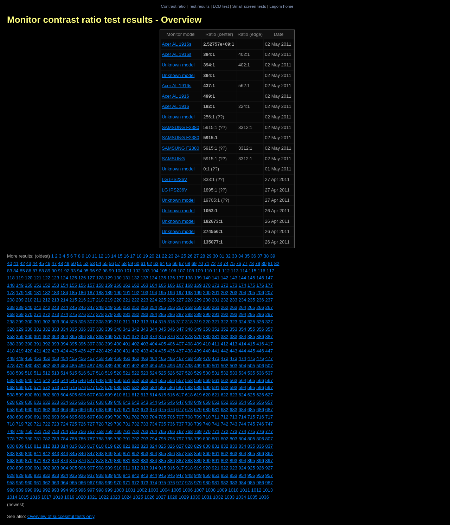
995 (73, 490)
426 (82, 351)
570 (29, 387)
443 (233, 351)
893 (233, 460)
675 (162, 409)
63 (155, 263)
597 (269, 387)
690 (29, 417)
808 (11, 446)
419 (20, 351)
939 (109, 475)
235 (251, 300)
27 (196, 256)
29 (208, 256)
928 (11, 475)
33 (234, 256)
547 (91, 380)
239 (20, 307)
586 (171, 387)
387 (269, 336)
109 (199, 270)
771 (216, 431)
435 (162, 351)
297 (269, 314)
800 (207, 438)
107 (181, 270)
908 (100, 468)
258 (189, 307)
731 (126, 424)
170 (207, 285)
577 (91, 387)
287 (180, 314)
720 (29, 424)
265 (251, 307)
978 (189, 482)
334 (64, 329)
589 (198, 387)
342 (136, 329)
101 (128, 270)
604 (64, 394)
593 (233, 387)
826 (171, 446)
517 (91, 373)
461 (126, 358)
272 (46, 314)
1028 (172, 497)
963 (55, 482)
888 (189, 460)
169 (198, 285)
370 (118, 336)
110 (208, 270)
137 (180, 277)
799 (198, 438)
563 (233, 380)
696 (82, 417)
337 (91, 329)
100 (119, 270)
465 (162, 358)
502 (225, 365)
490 (118, 365)
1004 (165, 490)
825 (162, 446)
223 (144, 300)
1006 (187, 490)
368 (100, 336)
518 (100, 373)
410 (207, 343)
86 (28, 270)
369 (109, 336)
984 (242, 482)
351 (216, 329)
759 (109, 431)
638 (100, 402)
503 (233, 365)
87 (34, 270)
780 (29, 438)
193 (144, 292)
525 (162, 373)
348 (189, 329)
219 (109, 300)
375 (162, 336)
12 (100, 256)
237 (269, 300)
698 (100, 417)
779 (20, 438)
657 (269, 402)
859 (198, 453)
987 (269, 482)
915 (162, 468)
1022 (103, 497)
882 (136, 460)
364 (64, 336)
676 (171, 409)
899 (20, 468)
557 (180, 380)
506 (260, 365)
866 (260, 453)
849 (109, 453)
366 (82, 336)
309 (109, 321)
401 (126, 343)
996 (82, 490)
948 (189, 475)
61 (143, 263)
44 (34, 263)
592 (225, 387)
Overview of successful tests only (61, 516)
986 (260, 482)
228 (189, 300)
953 (233, 475)
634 (64, 402)
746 (260, 424)
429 (109, 351)
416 (260, 343)
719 (20, 424)
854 (153, 453)
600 (29, 394)
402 (136, 343)
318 (189, 321)
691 (37, 417)
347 (180, 329)
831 (216, 446)
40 (9, 263)
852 (136, 453)
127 (91, 277)
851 (126, 453)
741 (216, 424)
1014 (12, 497)
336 (82, 329)
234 (242, 300)
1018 (58, 497)
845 (73, 453)
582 (136, 387)
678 (189, 409)
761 (126, 431)
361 (37, 336)
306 (82, 321)
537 (269, 373)
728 (100, 424)
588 (189, 387)
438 (189, 351)
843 (55, 453)
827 (180, 446)
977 (180, 482)
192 (136, 292)
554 (153, 380)
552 (136, 380)
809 (20, 446)
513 (55, 373)
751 (37, 431)
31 (221, 256)
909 (109, 468)
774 (242, 431)
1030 (195, 497)
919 (198, 468)
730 (118, 424)
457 (91, 358)
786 (82, 438)
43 (28, 263)
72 (213, 263)
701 (126, 417)
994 (64, 490)
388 (11, 343)
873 (55, 460)
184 (64, 292)
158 (100, 285)
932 (46, 475)
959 (20, 482)
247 (91, 307)
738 (189, 424)
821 (126, 446)
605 (73, 394)
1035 (252, 497)
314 (153, 321)
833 (233, 446)
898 (11, 468)
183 (55, 292)
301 (37, 321)
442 (225, 351)
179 (20, 292)
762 (136, 431)
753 (55, 431)
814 (64, 446)
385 (251, 336)
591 (216, 387)
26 (189, 256)
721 (37, 424)
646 (171, 402)
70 (200, 263)
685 (251, 409)
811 (37, 446)
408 (189, 343)
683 (233, 409)
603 (55, 394)
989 (20, 490)
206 (260, 292)
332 (46, 329)
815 (73, 446)
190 (118, 292)
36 (253, 256)
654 (242, 402)
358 (11, 336)
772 (225, 431)
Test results (199, 6)
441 (216, 351)
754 (64, 431)
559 (198, 380)
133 (144, 277)
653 (233, 402)
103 (146, 270)
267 (269, 307)
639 (109, 402)
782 (46, 438)
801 (216, 438)
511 (37, 373)
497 (180, 365)
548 (100, 380)
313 (144, 321)
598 (11, 394)
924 (242, 468)
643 (144, 402)
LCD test (221, 6)
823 (144, 446)
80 (264, 263)
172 (225, 285)
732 (136, 424)
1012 (256, 490)
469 (198, 358)
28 (202, 256)
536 (260, 373)
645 (162, 402)
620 (207, 394)
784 (64, 438)
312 (136, 321)
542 (46, 380)
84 (15, 270)
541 (37, 380)
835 (251, 446)
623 (233, 394)
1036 (264, 497)
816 (82, 446)
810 (29, 446)
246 (82, 307)
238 (11, 307)
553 (144, 380)
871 (37, 460)
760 (118, 431)
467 (180, 358)
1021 (92, 497)
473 (233, 358)
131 (126, 277)
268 (11, 314)
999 (109, 490)
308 (100, 321)
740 (207, 424)
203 (233, 292)
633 (55, 402)
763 (144, 431)
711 (216, 417)
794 (153, 438)
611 (126, 394)
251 (126, 307)
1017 (46, 497)
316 (171, 321)
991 (37, 490)
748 (11, 431)
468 (189, 358)
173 (233, 285)
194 (153, 292)
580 (118, 387)
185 (73, 292)
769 (198, 431)
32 (228, 256)
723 (55, 424)
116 (261, 270)
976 (171, 482)
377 (180, 336)
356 (260, 329)
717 (269, 417)
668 (100, 409)
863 (233, 453)
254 (153, 307)
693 (55, 417)
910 (118, 468)
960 (29, 482)
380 (207, 336)
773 (233, 431)
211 (37, 300)
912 (136, 468)
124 (64, 277)
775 (251, 431)
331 (37, 329)
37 (259, 256)
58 (124, 263)
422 (46, 351)
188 (100, 292)
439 (198, 351)
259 (198, 307)
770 (207, 431)
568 (11, 387)
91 (60, 270)
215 (73, 300)
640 (118, 402)
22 (164, 256)
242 (46, 307)
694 (64, 417)
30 (215, 256)
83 (9, 270)
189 (109, 292)
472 (225, 358)
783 (55, 438)
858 (189, 453)
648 (189, 402)
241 (37, 307)
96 (92, 270)
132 (136, 277)
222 (136, 300)
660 (29, 409)
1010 (233, 490)
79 (257, 263)
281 (126, 314)
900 (29, 468)
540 (29, 380)
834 (242, 446)
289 (198, 314)
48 (60, 263)
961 (37, 482)
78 (251, 263)
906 (82, 468)
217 (91, 300)
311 (126, 321)
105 (163, 270)
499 (198, 365)
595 (251, 387)
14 (113, 256)
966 (82, 482)
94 (79, 270)
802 (225, 438)
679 (198, 409)
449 (20, 358)
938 (100, 475)
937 (91, 475)
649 (198, 402)
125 (73, 277)
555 (162, 380)
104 (155, 270)
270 (29, 314)
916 (171, 468)
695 (73, 417)
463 (144, 358)
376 (171, 336)
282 (136, 314)
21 (157, 256)
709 (198, 417)
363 (55, 336)
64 (162, 263)
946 (171, 475)
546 (82, 380)
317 (180, 321)
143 (233, 277)
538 (11, 380)
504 (242, 365)
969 (109, 482)
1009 (222, 490)
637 (91, 402)
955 (251, 475)
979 (198, 482)
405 (162, 343)
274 (64, 314)
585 (162, 387)
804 (242, 438)
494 (153, 365)
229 (198, 300)
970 (118, 482)
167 (180, 285)
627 (269, 394)
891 (216, 460)
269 (20, 314)
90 (54, 270)
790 (118, 438)
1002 (142, 490)
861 (216, 453)
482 (46, 365)
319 (198, 321)
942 (136, 475)
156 (82, 285)
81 (270, 263)
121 (37, 277)
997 (91, 490)
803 (233, 438)
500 (207, 365)
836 (260, 446)
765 (162, 431)
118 (11, 277)
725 (73, 424)
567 (269, 380)
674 (153, 409)
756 (82, 431)
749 (20, 431)
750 (29, 431)
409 (198, 343)
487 (91, 365)
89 (47, 270)
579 (109, 387)
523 (144, 373)
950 (207, 475)
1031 (206, 497)
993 (55, 490)
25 (183, 256)
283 (144, 314)
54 (98, 263)
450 (29, 358)
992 (46, 490)
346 (171, 329)
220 (118, 300)
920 (207, 468)
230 (207, 300)
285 (162, 314)
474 (242, 358)
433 (144, 351)
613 (144, 394)
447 (269, 351)
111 (217, 270)
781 (37, 438)
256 (171, 307)
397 (91, 343)
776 (260, 431)
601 (37, 394)
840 (29, 453)
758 (100, 431)
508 (11, 373)
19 (145, 256)
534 (242, 373)
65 (168, 263)
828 (189, 446)
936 (82, 475)
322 (225, 321)
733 (144, 424)
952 (225, 475)
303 (55, 321)
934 (64, 475)
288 (189, 314)
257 (180, 307)
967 (91, 482)
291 (216, 314)
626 (260, 394)
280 (118, 314)
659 (20, 409)
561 (216, 380)
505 (251, 365)
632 (46, 402)
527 (180, 373)
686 (260, 409)
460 (118, 358)
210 (29, 300)
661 (37, 409)
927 (269, 468)
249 (109, 307)
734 (153, 424)
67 (181, 263)
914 (153, 468)
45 (41, 263)
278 (100, 314)
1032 (218, 497)
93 (73, 270)
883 (144, 460)
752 (46, 431)
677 (180, 409)
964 (64, 482)
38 (266, 256)
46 (47, 263)
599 (20, 394)
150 (29, 285)
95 (85, 270)
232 (225, 300)
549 (109, 380)
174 (242, 285)
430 (118, 351)
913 (144, 468)
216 (82, 300)
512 (46, 373)
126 (82, 277)
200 (207, 292)
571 (37, 387)
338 (100, 329)
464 (153, 358)
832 (225, 446)
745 (251, 424)
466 (171, 358)
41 (15, 263)
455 (73, 358)
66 (174, 263)
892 (225, 460)
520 (118, 373)
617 (180, 394)
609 (109, 394)
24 (177, 256)
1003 (153, 490)
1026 (149, 497)
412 (225, 343)
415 (251, 343)
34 (240, 256)
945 (162, 475)
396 (82, 343)
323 (233, 321)
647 (180, 402)
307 (91, 321)
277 (91, 314)
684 (242, 409)
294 (242, 314)
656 (260, 402)
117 (270, 270)
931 (37, 475)
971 (126, 482)
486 (82, 365)
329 (20, 329)
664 (64, 409)
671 (126, 409)
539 (20, 380)
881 (126, 460)
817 (91, 446)
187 (91, 292)
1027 (161, 497)
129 (109, 277)
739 (198, 424)
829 (198, 446)
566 (260, 380)
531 (216, 373)
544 (64, 380)
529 (198, 373)
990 (29, 490)
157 (91, 285)
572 (46, 387)
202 (225, 292)
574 (64, 387)
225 (162, 300)
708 (189, 417)
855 (162, 453)
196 (171, 292)
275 (73, 314)
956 (260, 475)
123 (55, 277)
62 (149, 263)
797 (180, 438)
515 (73, 373)
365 (73, 336)
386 (260, 336)
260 (207, 307)
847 (91, 453)
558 (189, 380)
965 (73, 482)
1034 (241, 497)
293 (233, 314)
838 (11, 453)
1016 (35, 497)
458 (100, 358)
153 (55, 285)
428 (100, 351)
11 (94, 256)
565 (251, 380)
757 (91, 431)
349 (198, 329)
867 (269, 453)
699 (109, 417)
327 (269, 321)
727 (91, 424)
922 (225, 468)
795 (162, 438)
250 (118, 307)
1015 (24, 497)
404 (153, 343)
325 (251, 321)
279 (109, 314)
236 (260, 300)
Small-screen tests (249, 6)
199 (198, 292)
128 (100, 277)
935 (73, 475)
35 (247, 256)
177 (269, 285)
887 (180, 460)
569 (20, 387)
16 (126, 256)
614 (153, 394)
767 (180, 431)
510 (29, 373)
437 (180, 351)
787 (91, 438)
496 (171, 365)
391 (37, 343)
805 (251, 438)
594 (242, 387)
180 (29, 292)
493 (144, 365)
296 (260, 314)
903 (55, 468)
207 (269, 292)
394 (64, 343)
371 (126, 336)
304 (64, 321)
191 (126, 292)
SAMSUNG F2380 (180, 127)
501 (216, 365)
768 (189, 431)
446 (260, 351)
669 (109, 409)
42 (22, 263)
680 (207, 409)
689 (20, 417)
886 (171, 460)
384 (242, 336)
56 (111, 263)
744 (242, 424)
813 (55, 446)
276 (82, 314)
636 (82, 402)
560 (207, 380)
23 (170, 256)
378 (189, 336)
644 (153, 402)
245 (73, 307)
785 (73, 438)
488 (100, 365)
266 (260, 307)
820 (118, 446)
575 (73, 387)
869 (20, 460)
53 (92, 263)
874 (64, 460)
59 (130, 263)
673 (144, 409)
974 (153, 482)
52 (85, 263)
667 (91, 409)
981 (216, 482)
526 (171, 373)
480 (29, 365)
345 (162, 329)
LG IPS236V (174, 179)
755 (73, 431)
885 (162, 460)
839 (20, 453)
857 (180, 453)
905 (73, 468)
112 (226, 270)
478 (11, 365)
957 (269, 475)
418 (11, 351)
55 (104, 263)
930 (29, 475)
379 (198, 336)
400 (118, 343)
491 (126, 365)
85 (22, 270)
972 (136, 482)
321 (216, 321)
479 (20, 365)
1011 (245, 490)
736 (171, 424)
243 (55, 307)
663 (55, 409)
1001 (130, 490)
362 (46, 336)
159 (109, 285)
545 (73, 380)
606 (82, 394)
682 (225, 409)
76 (238, 263)
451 (37, 358)
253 (144, 307)
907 (91, 468)
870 (29, 460)
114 (244, 270)
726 (82, 424)
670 (118, 409)
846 (82, 453)
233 (233, 300)
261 (216, 307)
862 (225, 453)
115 (253, 270)
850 (118, 453)
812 (46, 446)
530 (207, 373)
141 (216, 277)
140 (207, 277)
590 (207, 387)
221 (126, 300)
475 (251, 358)
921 (216, 468)
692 (46, 417)
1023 (115, 497)
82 (276, 263)
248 (100, 307)
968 (100, 482)
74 (225, 263)
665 (73, 409)
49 (66, 263)
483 (55, 365)
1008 (210, 490)
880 (118, 460)
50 (73, 263)
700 (118, 417)
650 (207, 402)
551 (126, 380)
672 (136, 409)
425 (73, 351)
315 (162, 321)
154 (64, 285)
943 (144, 475)
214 (64, 300)
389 (20, 343)
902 (46, 468)
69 (194, 263)
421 (37, 351)
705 (162, 417)
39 (272, 256)
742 (225, 424)
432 (136, 351)
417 (269, 343)
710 (207, 417)
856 (171, 453)
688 (11, 417)
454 (64, 358)
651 (216, 402)
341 (126, 329)
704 (153, 417)
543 (55, 380)
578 (100, 387)
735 (162, 424)
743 (233, 424)
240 (29, 307)
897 (269, 460)
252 (136, 307)
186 (82, 292)
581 (126, 387)
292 (225, 314)
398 (100, 343)
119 (20, 277)
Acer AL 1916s (176, 44)
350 (207, 329)
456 (82, 358)
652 (225, 402)
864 (242, 453)
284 (153, 314)
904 (64, 468)
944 (153, 475)
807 (269, 438)
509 (20, 373)
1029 (184, 497)
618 (189, 394)
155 (73, 285)
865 (251, 453)
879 (109, 460)
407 (180, 343)
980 (207, 482)
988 (11, 490)
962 (46, 482)
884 (153, 460)
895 (251, 460)
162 (136, 285)
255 (162, 307)
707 (180, 417)
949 (198, 475)
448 (11, 358)
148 (11, 285)
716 (260, 417)
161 (126, 285)
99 (111, 270)
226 (171, 300)
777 (269, 431)
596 (260, 387)
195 (162, 292)
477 (269, 358)
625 (251, 394)
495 (162, 365)
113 (235, 270)
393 (55, 343)
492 (136, 365)
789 (109, 438)
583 (144, 387)
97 (98, 270)
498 (189, 365)
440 (207, 351)
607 (91, 394)
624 (242, 394)
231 (216, 300)
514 (64, 373)
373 (144, 336)
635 (73, 402)
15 (119, 256)
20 (151, 256)
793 (144, 438)
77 (244, 263)
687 (269, 409)
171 (216, 285)
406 (171, 343)
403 (144, 343)
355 (251, 329)
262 (225, 307)
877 (91, 460)
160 (118, 285)
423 (55, 351)
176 (260, 285)
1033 (229, 497)
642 (136, 402)
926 (260, 468)
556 (171, 380)
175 (251, 285)
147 (269, 277)
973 (144, 482)
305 (73, 321)
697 (91, 417)
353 (233, 329)
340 (118, 329)
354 (242, 329)
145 (251, 277)
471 (216, 358)
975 (162, 482)
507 (269, 365)
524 (153, 373)
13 (107, 256)
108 (190, 270)
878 (100, 460)
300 (29, 321)
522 (136, 373)
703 (144, 417)
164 (153, 285)
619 (198, 394)
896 (260, 460)
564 (242, 380)
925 (251, 468)
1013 (268, 490)
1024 (126, 497)
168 (189, 285)
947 (180, 475)
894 (242, 460)
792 (136, 438)
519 (109, 373)
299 (20, 321)
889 (198, 460)
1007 (199, 490)
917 (180, 468)
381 (216, 336)
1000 (119, 490)
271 (37, 314)
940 (118, 475)
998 (100, 490)
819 (109, 446)
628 (11, 402)
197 (180, 292)
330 (29, 329)
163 (144, 285)
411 (216, 343)
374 (153, 336)
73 (219, 263)
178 (11, 292)
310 (118, 321)
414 (242, 343)
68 (187, 263)
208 (11, 300)
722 (46, 424)
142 (225, 277)
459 (109, 358)
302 (46, 321)
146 (260, 277)
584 (153, 387)
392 (46, 343)
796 (171, 438)
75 (232, 263)
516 (82, 373)
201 (216, 292)
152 (46, 285)
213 (55, 300)
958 (11, 482)
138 (189, 277)
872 (46, 460)
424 (64, 351)
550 (118, 380)
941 (126, 475)
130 (118, 277)
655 (251, 402)
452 (46, 358)
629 (20, 402)
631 (37, 402)
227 (180, 300)
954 (242, 475)
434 (153, 351)
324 (242, 321)
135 (162, 277)
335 (73, 329)
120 (29, 277)
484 (64, 365)
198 (189, 292)
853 (144, 453)
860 (207, 453)
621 (216, 394)
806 (260, 438)
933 (55, 475)
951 (216, 475)
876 (82, 460)
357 (269, 329)
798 (189, 438)
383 (233, 336)
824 (153, 446)
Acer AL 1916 (175, 96)
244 (64, 307)
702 (136, 417)
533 (233, 373)
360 (29, 336)
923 (233, 468)
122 (46, 277)
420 (29, 351)
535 (251, 373)
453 (55, 358)
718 (11, 424)
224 (153, 300)
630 (29, 402)
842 (46, 453)
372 (136, 336)
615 (162, 394)
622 (225, 394)
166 (171, 285)
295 (251, 314)
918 (189, 468)
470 (207, 358)
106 (172, 270)
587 (180, 387)
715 (251, 417)
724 (64, 424)
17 (132, 256)
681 (216, 409)
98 (104, 270)
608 (100, 394)
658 (11, 409)
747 (269, 424)
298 (11, 321)
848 (100, 453)
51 (79, 263)
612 (136, 394)
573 (55, 387)
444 (242, 351)
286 (171, 314)
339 (109, 329)
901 (37, 468)
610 (118, 394)
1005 (176, 490)
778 (11, 438)
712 (225, 417)
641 (126, 402)
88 (41, 270)
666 (82, 409)
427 (91, 351)
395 (73, 343)
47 (54, 263)
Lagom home (281, 6)
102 (137, 270)
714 (242, 417)
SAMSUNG (173, 158)
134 (153, 277)
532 (225, 373)
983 (233, 482)
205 (251, 292)
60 (136, 263)
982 (225, 482)
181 (37, 292)
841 (37, 453)
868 (11, 460)
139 (198, 277)
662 (46, 409)
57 (117, 263)
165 (162, 285)
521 (126, 373)
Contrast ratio (173, 6)
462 (136, 358)
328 (11, 329)
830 (207, 446)
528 (189, 373)
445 (251, 351)
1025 (138, 497)
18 (138, 256)
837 (269, 446)
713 (233, 417)
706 (171, 417)
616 (171, 394)
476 (260, 358)
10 (87, 256)
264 (242, 307)
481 (37, 365)
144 (242, 277)
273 (55, 314)
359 (20, 336)
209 (20, 300)
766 (171, 431)
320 (207, 321)
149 (20, 285)
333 (55, 329)
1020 (81, 497)
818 (100, 446)
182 (46, 292)
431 (126, 351)
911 (126, 468)
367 (91, 336)
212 (46, 300)
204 (242, 292)
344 (153, 329)
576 (82, 387)
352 (225, 329)
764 (153, 431)
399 (109, 343)
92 (66, 270)
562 (225, 380)
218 (100, 300)
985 (251, 482)
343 (144, 329)
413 (233, 343)
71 (206, 263)
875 (73, 460)
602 (46, 394)
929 (20, 475)
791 (126, 438)
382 (225, 336)
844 (64, 453)
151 (37, 285)
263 (233, 307)
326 (260, 321)
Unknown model (178, 64)
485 (73, 365)
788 (100, 438)
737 (180, 424)
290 (207, 314)
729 (109, 424)
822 (136, 446)
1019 (69, 497)
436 (171, 351)
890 (207, 460)
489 (109, 365)
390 (29, 343)
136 (171, 277)
